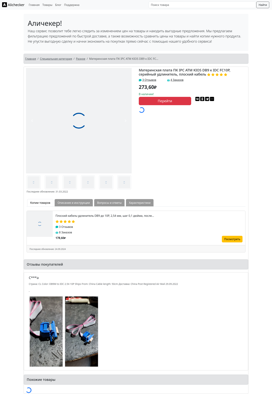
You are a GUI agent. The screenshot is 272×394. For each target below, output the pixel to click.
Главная (34, 5)
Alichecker (13, 4)
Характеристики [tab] (140, 203)
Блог (58, 5)
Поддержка (71, 5)
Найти (263, 5)
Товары (47, 5)
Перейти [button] (165, 101)
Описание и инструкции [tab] (74, 203)
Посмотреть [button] (232, 239)
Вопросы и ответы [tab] (109, 203)
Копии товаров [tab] (40, 203)
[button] (32, 121)
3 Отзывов (149, 80)
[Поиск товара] (202, 5)
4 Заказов (177, 80)
